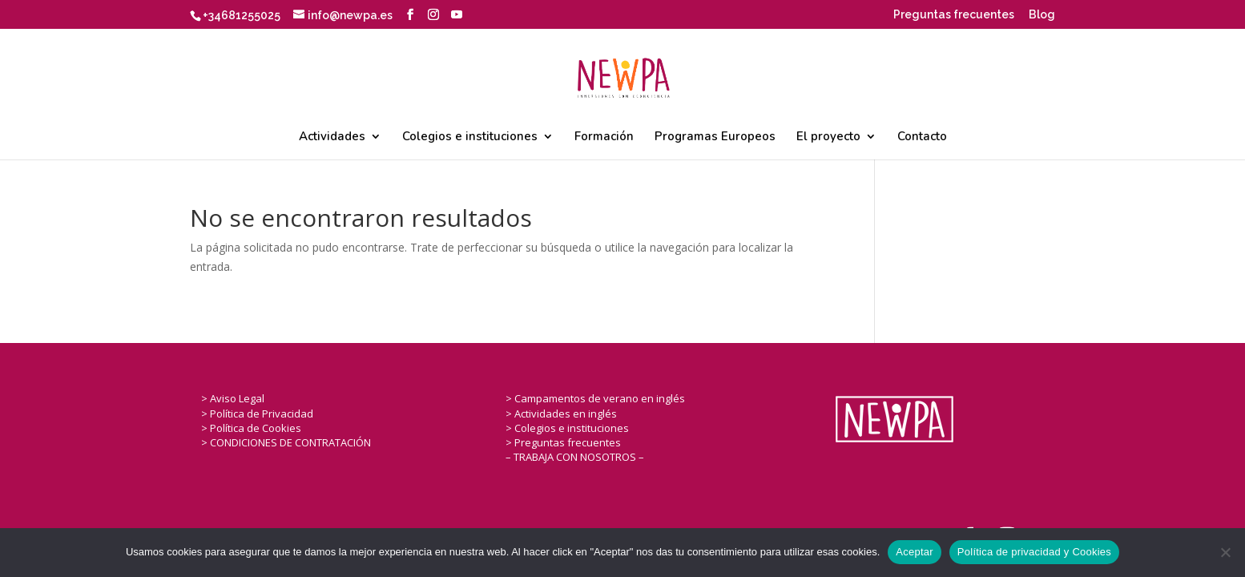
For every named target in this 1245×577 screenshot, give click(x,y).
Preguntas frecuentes (953, 15)
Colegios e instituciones (470, 137)
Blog (1042, 15)
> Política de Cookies (251, 428)
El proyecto (828, 137)
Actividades (332, 137)
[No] (1225, 552)
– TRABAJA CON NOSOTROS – (575, 457)
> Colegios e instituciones (567, 428)
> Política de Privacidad (257, 413)
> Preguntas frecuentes (563, 442)
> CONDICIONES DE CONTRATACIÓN (286, 442)
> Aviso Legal (232, 398)
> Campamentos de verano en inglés (595, 398)
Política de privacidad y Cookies (1034, 552)
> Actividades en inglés (561, 413)
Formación (604, 137)
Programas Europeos (715, 137)
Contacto (922, 137)
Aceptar (914, 552)
